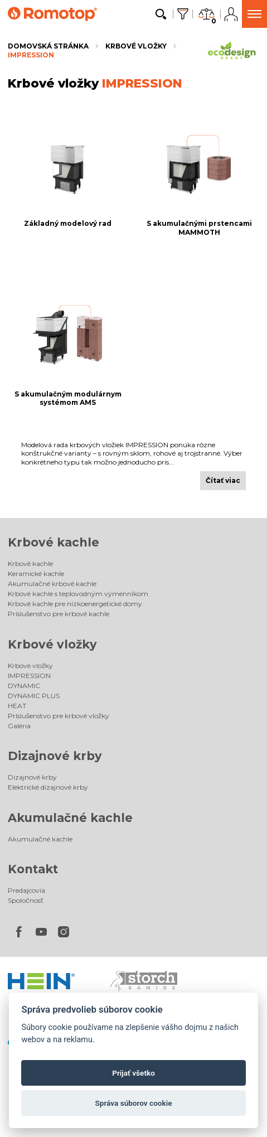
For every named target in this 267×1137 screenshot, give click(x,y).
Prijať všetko (133, 1072)
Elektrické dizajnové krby (48, 787)
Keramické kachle (36, 573)
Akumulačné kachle (70, 818)
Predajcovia (26, 890)
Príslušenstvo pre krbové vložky (58, 716)
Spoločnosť (25, 900)
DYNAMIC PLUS (34, 695)
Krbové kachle (53, 542)
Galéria (19, 726)
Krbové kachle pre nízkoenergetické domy (75, 603)
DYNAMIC (24, 685)
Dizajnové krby (55, 756)
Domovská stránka (48, 46)
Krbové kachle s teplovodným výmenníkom (78, 593)
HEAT (17, 705)
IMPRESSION (31, 55)
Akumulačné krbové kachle (52, 583)
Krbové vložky (136, 46)
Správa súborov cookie (133, 1103)
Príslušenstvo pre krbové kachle (58, 613)
